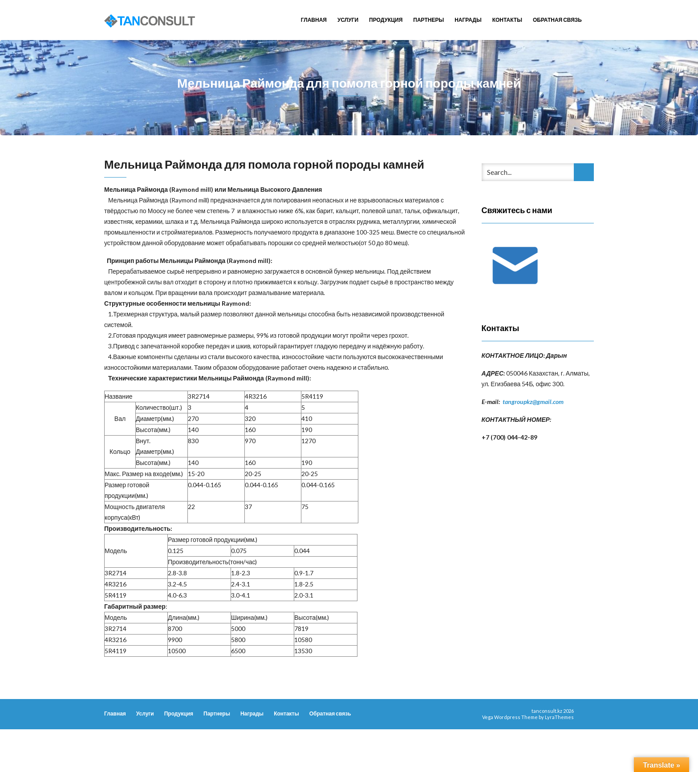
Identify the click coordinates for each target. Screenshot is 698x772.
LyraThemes (559, 717)
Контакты (507, 19)
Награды (468, 19)
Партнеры (428, 19)
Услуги (347, 19)
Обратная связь (557, 19)
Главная (314, 19)
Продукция (385, 19)
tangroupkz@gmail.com (533, 401)
